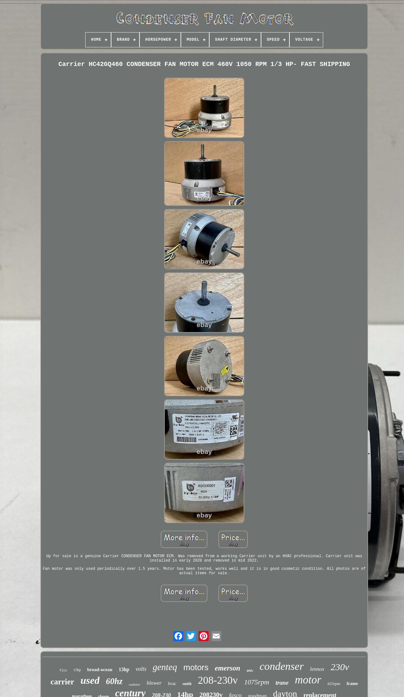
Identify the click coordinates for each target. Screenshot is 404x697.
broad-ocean (99, 669)
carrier (62, 681)
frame (352, 683)
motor (308, 680)
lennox (317, 669)
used (89, 680)
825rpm (334, 683)
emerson (228, 668)
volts (141, 669)
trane (282, 682)
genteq (165, 667)
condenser (281, 666)
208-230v (218, 680)
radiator (134, 684)
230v (339, 667)
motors (195, 667)
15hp (77, 670)
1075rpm (256, 682)
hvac (172, 683)
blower (154, 683)
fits (63, 670)
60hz (114, 681)
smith (187, 684)
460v (250, 670)
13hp (124, 669)
